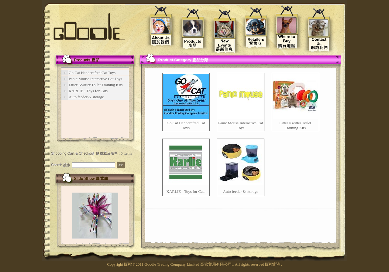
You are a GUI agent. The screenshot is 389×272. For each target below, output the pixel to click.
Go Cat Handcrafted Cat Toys (186, 125)
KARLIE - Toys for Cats (185, 191)
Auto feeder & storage (240, 191)
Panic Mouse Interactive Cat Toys (240, 125)
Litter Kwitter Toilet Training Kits (295, 125)
